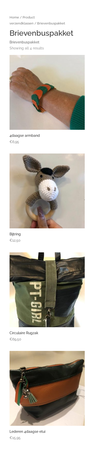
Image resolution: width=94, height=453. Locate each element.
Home (14, 17)
